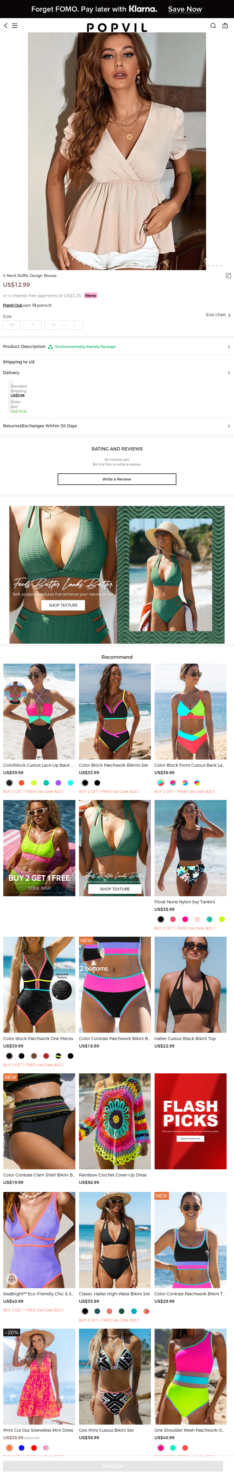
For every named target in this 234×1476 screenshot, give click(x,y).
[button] (117, 347)
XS (12, 325)
